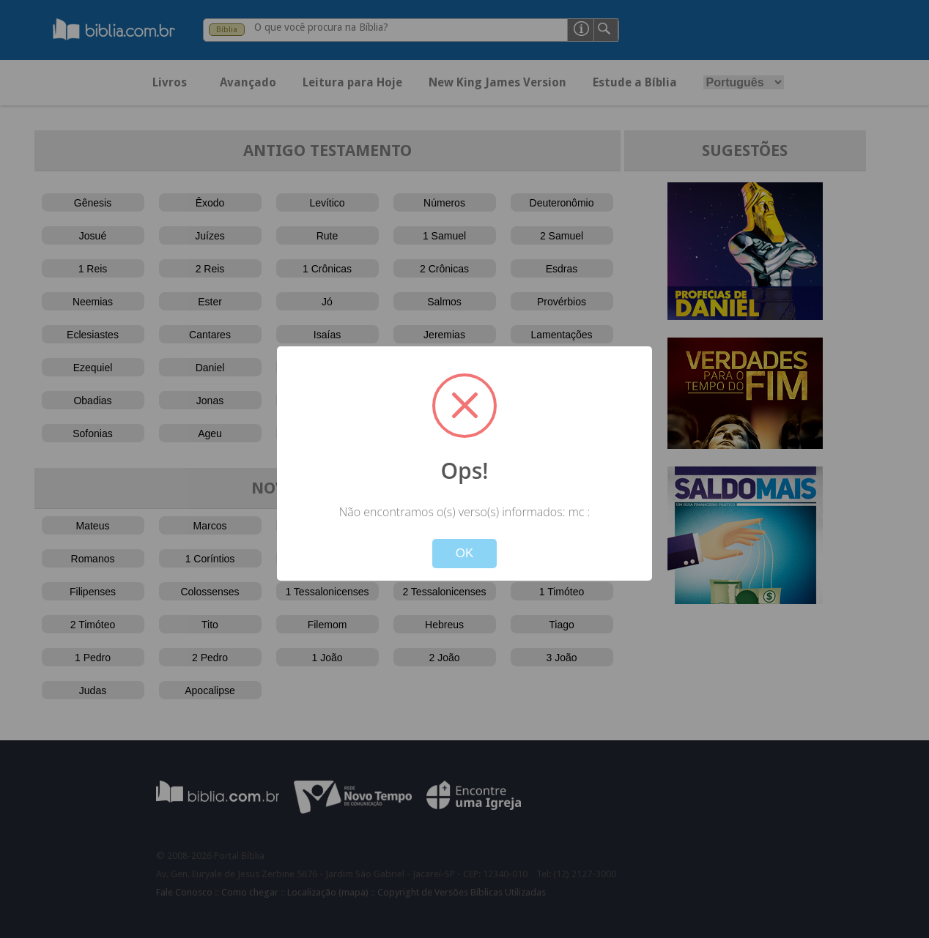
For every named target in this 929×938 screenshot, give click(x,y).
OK (465, 553)
